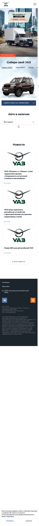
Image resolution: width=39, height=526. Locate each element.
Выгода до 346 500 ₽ (9, 209)
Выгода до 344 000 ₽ (9, 147)
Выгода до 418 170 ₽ (9, 270)
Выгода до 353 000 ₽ (28, 209)
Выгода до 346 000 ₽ (28, 147)
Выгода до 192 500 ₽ (28, 271)
